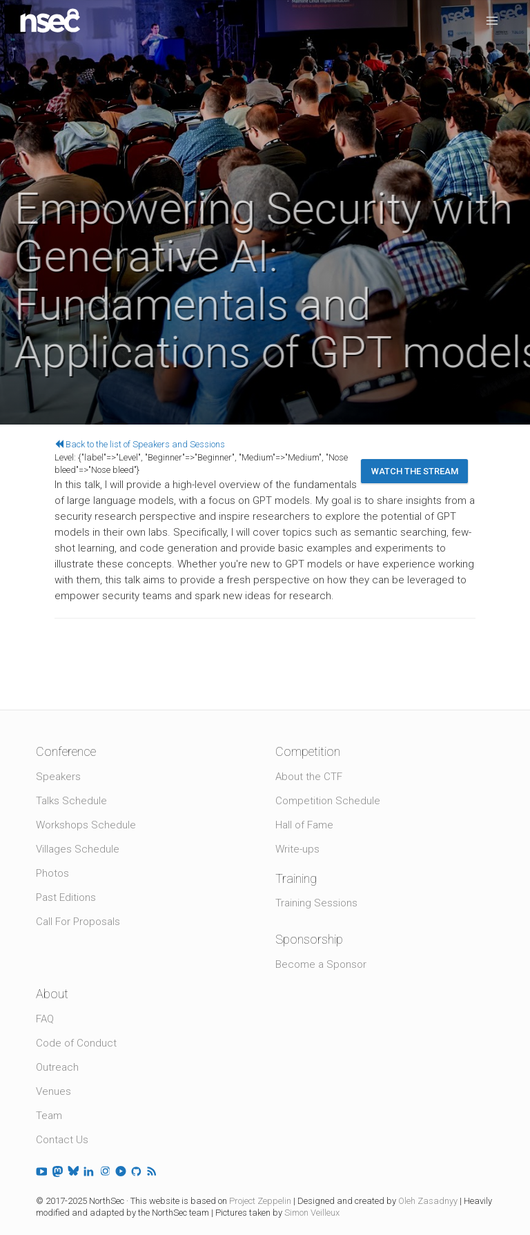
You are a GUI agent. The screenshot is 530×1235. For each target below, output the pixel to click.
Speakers (58, 776)
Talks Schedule (71, 801)
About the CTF (308, 776)
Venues (53, 1091)
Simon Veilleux (312, 1212)
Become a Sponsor (320, 964)
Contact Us (62, 1140)
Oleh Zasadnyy (428, 1201)
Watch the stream (414, 471)
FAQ (45, 1019)
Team (49, 1115)
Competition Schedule (327, 801)
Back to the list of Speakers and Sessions (140, 444)
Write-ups (297, 849)
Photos (52, 873)
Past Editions (66, 897)
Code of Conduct (76, 1043)
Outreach (57, 1067)
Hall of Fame (304, 825)
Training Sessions (316, 903)
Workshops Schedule (86, 825)
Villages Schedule (77, 849)
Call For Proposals (78, 921)
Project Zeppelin (260, 1201)
